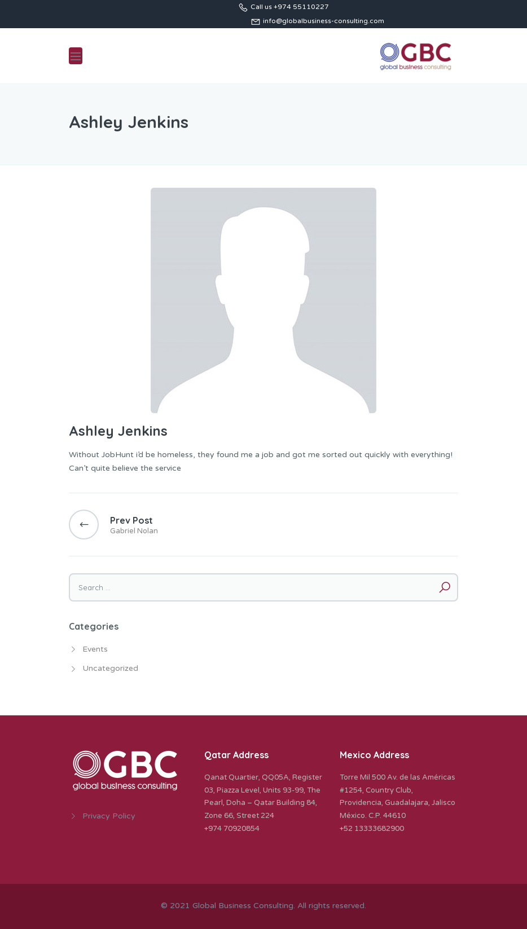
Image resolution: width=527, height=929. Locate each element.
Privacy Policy (108, 816)
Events (95, 649)
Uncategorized (110, 668)
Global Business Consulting (242, 905)
